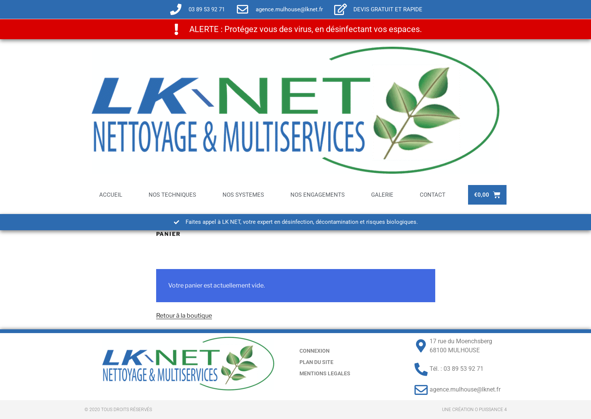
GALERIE (382, 194)
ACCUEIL (110, 194)
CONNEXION (314, 351)
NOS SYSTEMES (243, 194)
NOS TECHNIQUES (172, 194)
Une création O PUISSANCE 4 (474, 409)
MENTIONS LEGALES (324, 373)
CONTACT (432, 194)
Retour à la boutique (184, 315)
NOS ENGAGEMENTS (317, 194)
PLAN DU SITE (316, 362)
